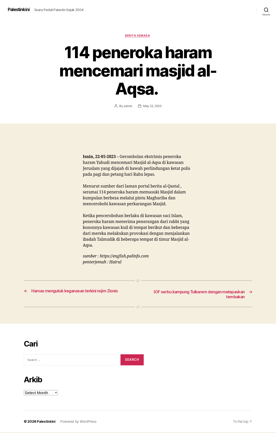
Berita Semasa (138, 36)
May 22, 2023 (152, 106)
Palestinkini (19, 9)
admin (127, 106)
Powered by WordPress (78, 422)
